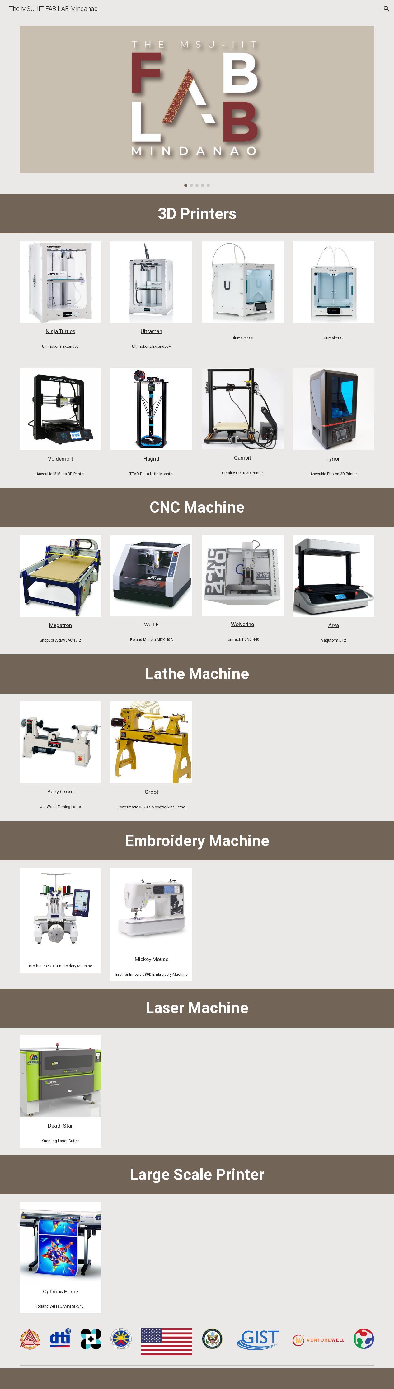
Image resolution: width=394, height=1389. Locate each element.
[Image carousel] (197, 106)
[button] (386, 8)
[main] (197, 214)
